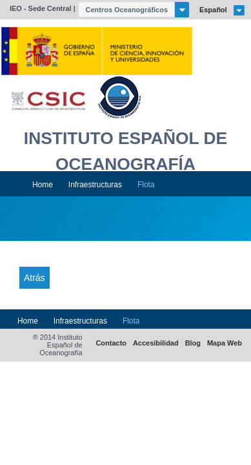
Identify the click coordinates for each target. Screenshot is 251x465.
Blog (193, 343)
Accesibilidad (156, 343)
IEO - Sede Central (41, 8)
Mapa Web (224, 343)
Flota (146, 184)
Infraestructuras (95, 184)
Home (42, 184)
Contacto (110, 343)
